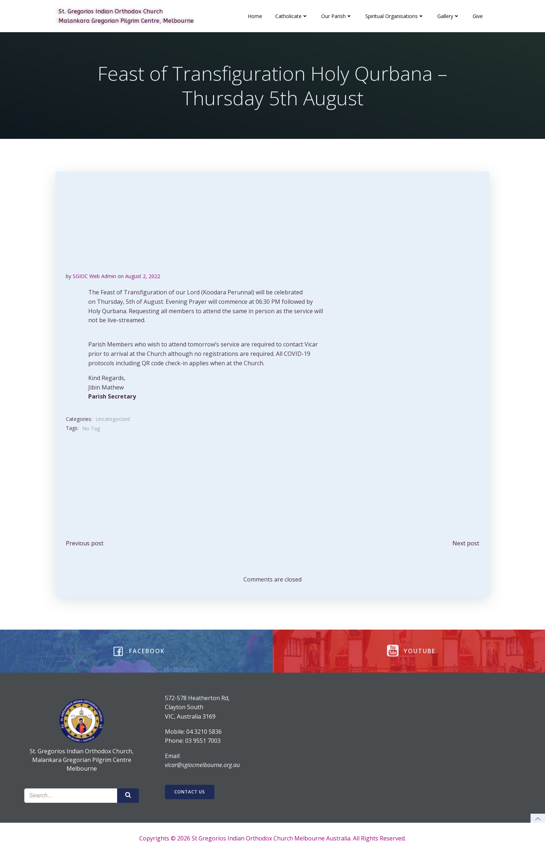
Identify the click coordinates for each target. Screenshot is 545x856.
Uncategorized (113, 419)
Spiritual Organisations (395, 16)
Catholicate (292, 16)
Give (478, 16)
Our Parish (337, 16)
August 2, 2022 (143, 276)
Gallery (449, 16)
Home (255, 16)
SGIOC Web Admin (94, 276)
